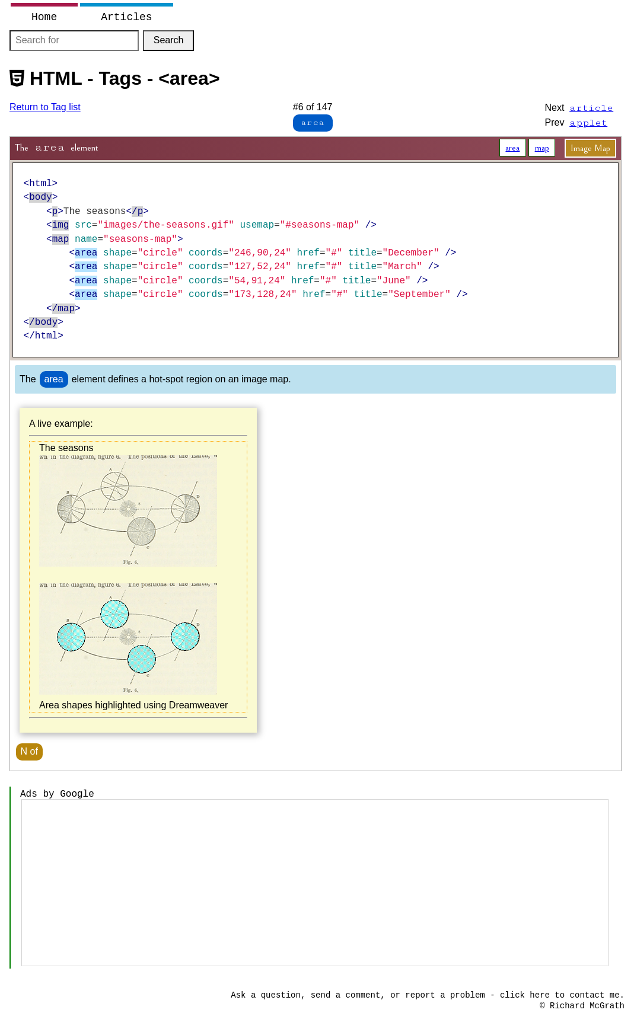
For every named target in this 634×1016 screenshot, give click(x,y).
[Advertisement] (315, 883)
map (542, 147)
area (512, 147)
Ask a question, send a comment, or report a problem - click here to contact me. (428, 995)
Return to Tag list (45, 107)
